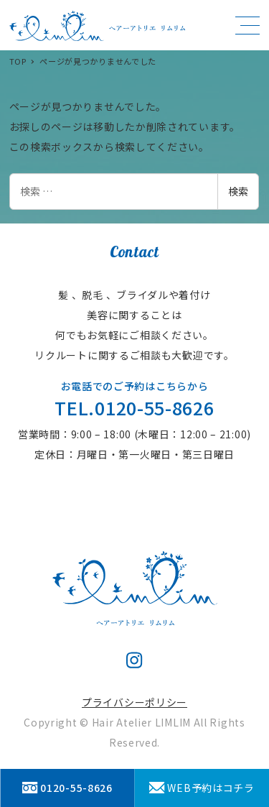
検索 (238, 191)
